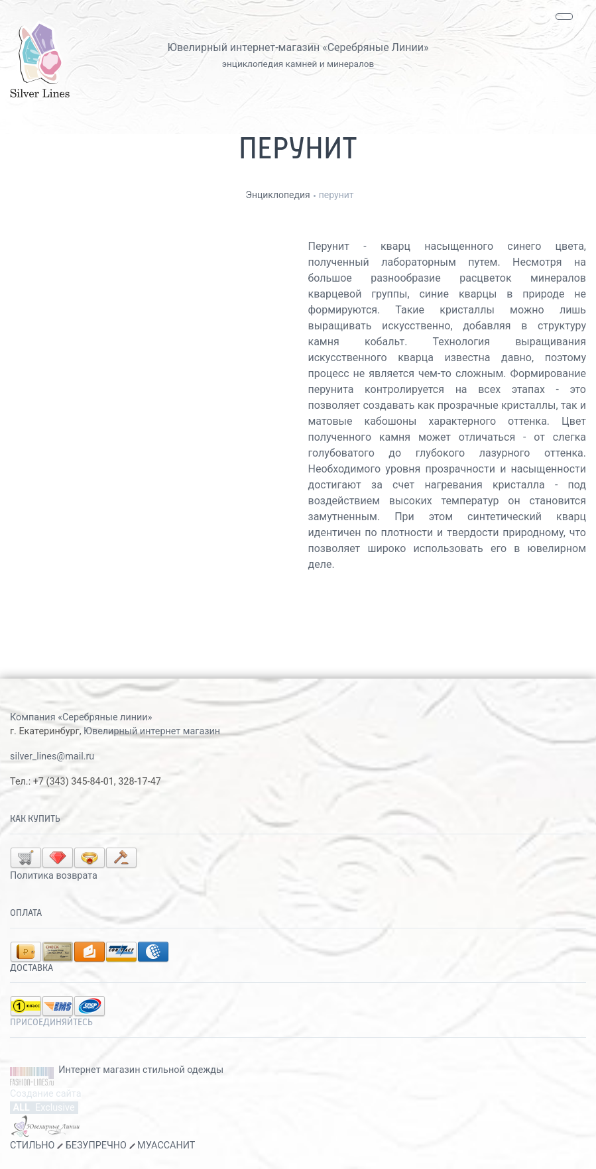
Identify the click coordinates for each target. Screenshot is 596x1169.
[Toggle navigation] (564, 16)
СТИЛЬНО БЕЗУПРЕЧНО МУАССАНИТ (102, 1145)
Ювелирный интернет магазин (152, 731)
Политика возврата (53, 875)
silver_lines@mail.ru (52, 756)
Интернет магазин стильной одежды (140, 1070)
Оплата (26, 913)
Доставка (31, 968)
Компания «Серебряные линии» (81, 717)
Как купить (35, 819)
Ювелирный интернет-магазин (244, 47)
